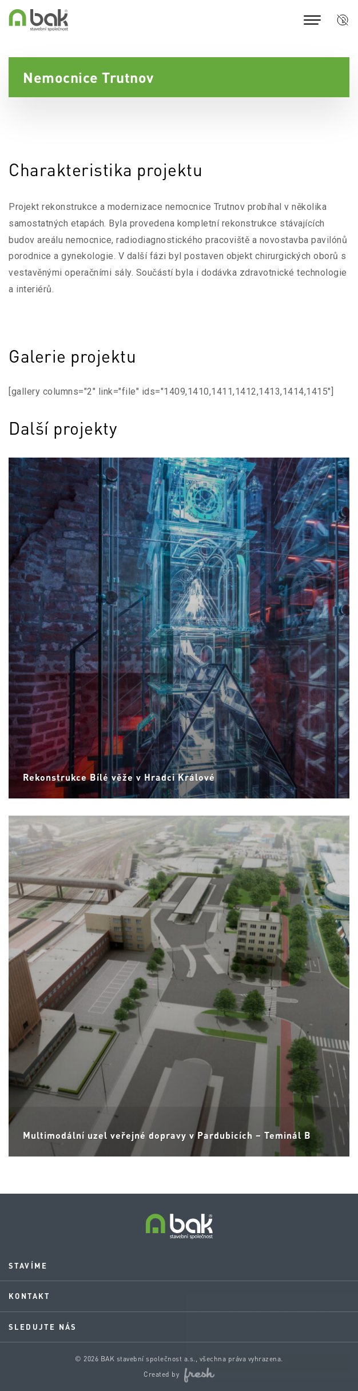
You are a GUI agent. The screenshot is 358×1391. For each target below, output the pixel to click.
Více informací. (270, 1343)
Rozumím (261, 1363)
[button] (342, 20)
